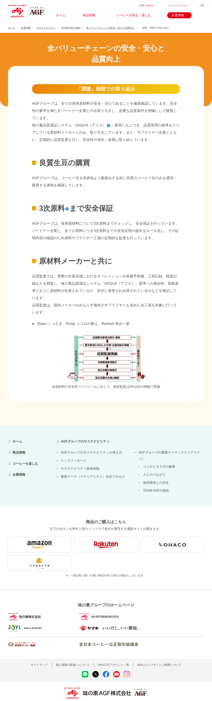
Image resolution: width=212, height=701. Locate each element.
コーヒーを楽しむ (25, 463)
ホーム (17, 441)
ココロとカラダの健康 (159, 466)
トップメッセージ (73, 460)
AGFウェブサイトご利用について (159, 654)
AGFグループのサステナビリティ (85, 441)
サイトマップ (39, 654)
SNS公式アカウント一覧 (113, 654)
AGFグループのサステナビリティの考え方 (91, 452)
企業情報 (18, 474)
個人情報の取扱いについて (73, 654)
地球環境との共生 (156, 482)
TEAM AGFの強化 (156, 490)
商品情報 (18, 452)
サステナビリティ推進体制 (80, 468)
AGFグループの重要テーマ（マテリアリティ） (169, 455)
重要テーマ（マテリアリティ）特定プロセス (93, 476)
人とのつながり (154, 474)
